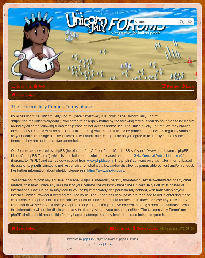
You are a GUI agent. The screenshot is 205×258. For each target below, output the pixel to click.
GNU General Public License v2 (158, 156)
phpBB (87, 239)
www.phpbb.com (100, 161)
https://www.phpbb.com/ (105, 170)
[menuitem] (39, 86)
